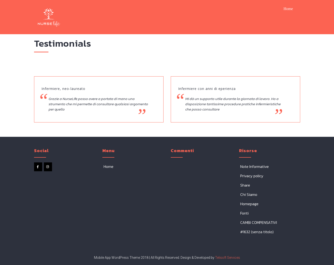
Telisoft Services (227, 257)
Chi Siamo (248, 194)
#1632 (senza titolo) (257, 232)
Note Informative (254, 166)
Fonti (244, 213)
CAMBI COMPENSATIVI (258, 222)
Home (288, 9)
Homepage (249, 204)
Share (245, 185)
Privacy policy (251, 176)
